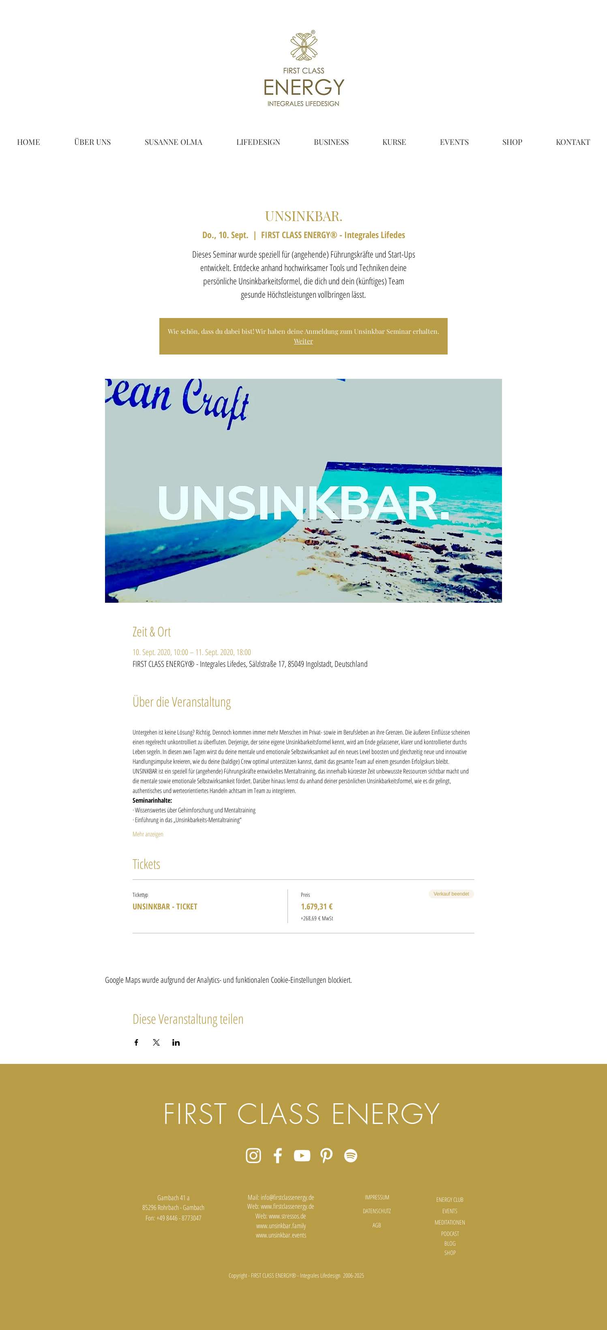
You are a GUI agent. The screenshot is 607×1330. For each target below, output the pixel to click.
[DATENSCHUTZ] (377, 1211)
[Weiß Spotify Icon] (351, 1155)
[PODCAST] (450, 1233)
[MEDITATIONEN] (450, 1222)
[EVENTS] (450, 1211)
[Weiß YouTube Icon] (302, 1155)
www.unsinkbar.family (281, 1225)
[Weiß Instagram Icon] (253, 1155)
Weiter (303, 341)
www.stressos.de (287, 1215)
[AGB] (377, 1225)
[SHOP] (450, 1252)
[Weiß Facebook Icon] (278, 1155)
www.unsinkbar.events (281, 1235)
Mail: (254, 1197)
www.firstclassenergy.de (287, 1206)
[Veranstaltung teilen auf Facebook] (136, 1042)
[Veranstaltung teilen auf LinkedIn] (176, 1042)
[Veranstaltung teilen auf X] (156, 1042)
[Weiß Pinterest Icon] (326, 1155)
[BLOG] (450, 1243)
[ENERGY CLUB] (450, 1199)
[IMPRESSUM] (377, 1197)
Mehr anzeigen (148, 833)
